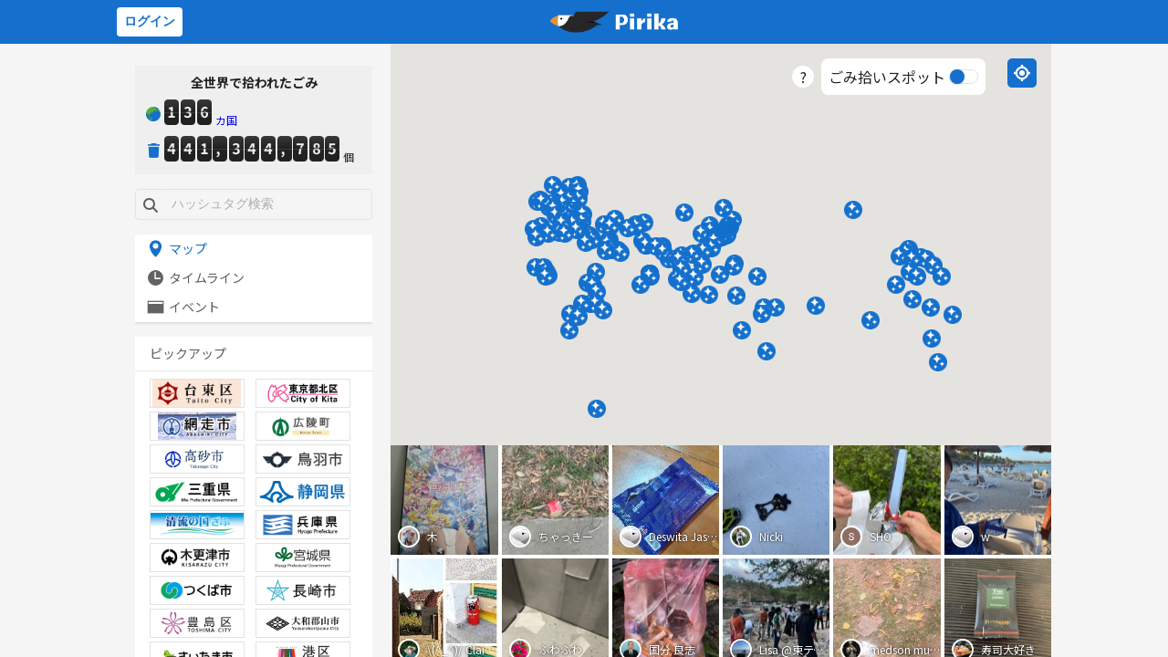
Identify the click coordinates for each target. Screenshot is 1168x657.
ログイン (149, 21)
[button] (900, 256)
